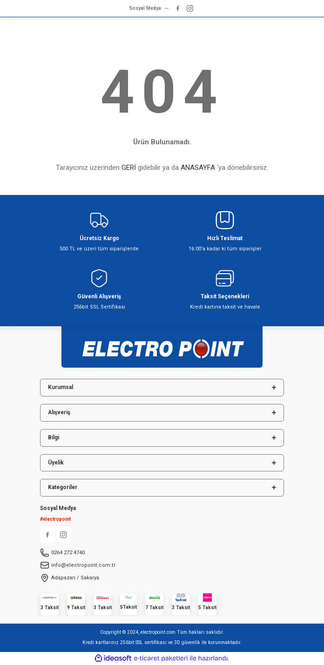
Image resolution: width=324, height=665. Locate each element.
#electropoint (55, 519)
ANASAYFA (198, 167)
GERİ (129, 167)
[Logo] (162, 344)
